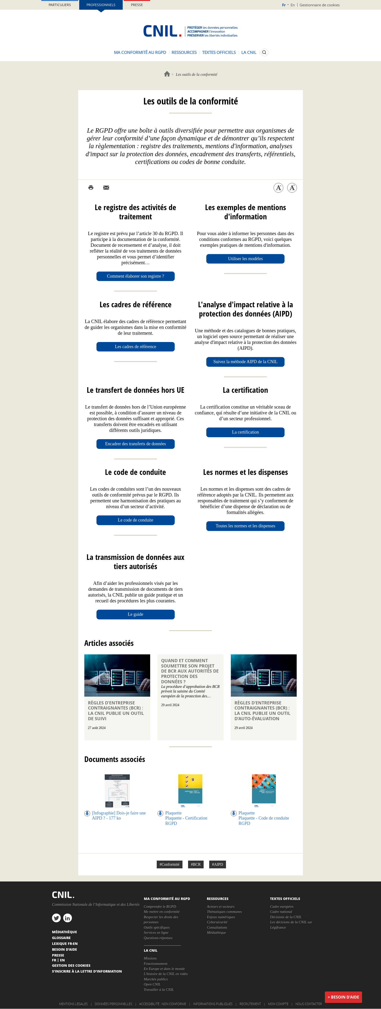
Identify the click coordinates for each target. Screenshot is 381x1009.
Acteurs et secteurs (220, 906)
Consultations (217, 927)
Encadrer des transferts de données (135, 443)
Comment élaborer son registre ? (135, 276)
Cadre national (281, 912)
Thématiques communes (224, 912)
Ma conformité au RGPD (140, 52)
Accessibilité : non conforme (162, 1004)
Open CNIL (152, 984)
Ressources (184, 52)
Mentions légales (73, 1004)
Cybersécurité (217, 922)
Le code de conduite (135, 520)
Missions (150, 958)
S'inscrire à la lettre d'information (87, 971)
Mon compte (278, 1004)
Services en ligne (156, 932)
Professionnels (101, 4)
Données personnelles (113, 1004)
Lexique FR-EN (65, 943)
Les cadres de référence (135, 346)
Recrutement (250, 1004)
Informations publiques (213, 1004)
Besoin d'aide (345, 997)
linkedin (67, 918)
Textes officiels (219, 52)
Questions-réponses (158, 938)
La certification (245, 432)
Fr (284, 5)
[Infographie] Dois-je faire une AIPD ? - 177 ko (119, 816)
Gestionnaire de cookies (320, 4)
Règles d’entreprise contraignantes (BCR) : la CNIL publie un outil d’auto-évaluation (262, 711)
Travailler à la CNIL (159, 990)
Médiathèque (216, 932)
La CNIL (248, 52)
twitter (56, 918)
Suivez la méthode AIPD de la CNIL (245, 361)
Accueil (167, 74)
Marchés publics (156, 979)
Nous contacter (308, 1004)
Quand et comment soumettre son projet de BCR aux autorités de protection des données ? (190, 671)
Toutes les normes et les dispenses (245, 525)
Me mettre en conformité (162, 912)
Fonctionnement (155, 964)
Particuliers (60, 4)
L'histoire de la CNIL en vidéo (166, 974)
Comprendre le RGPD (160, 906)
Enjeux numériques (221, 917)
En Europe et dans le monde (164, 969)
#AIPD (217, 864)
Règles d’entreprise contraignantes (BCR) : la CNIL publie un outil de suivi (116, 711)
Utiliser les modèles (245, 258)
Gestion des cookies (71, 965)
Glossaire (61, 937)
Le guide (135, 614)
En (293, 4)
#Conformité (170, 864)
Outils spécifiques (157, 927)
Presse (137, 4)
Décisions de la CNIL (286, 917)
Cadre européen (281, 906)
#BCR (196, 864)
